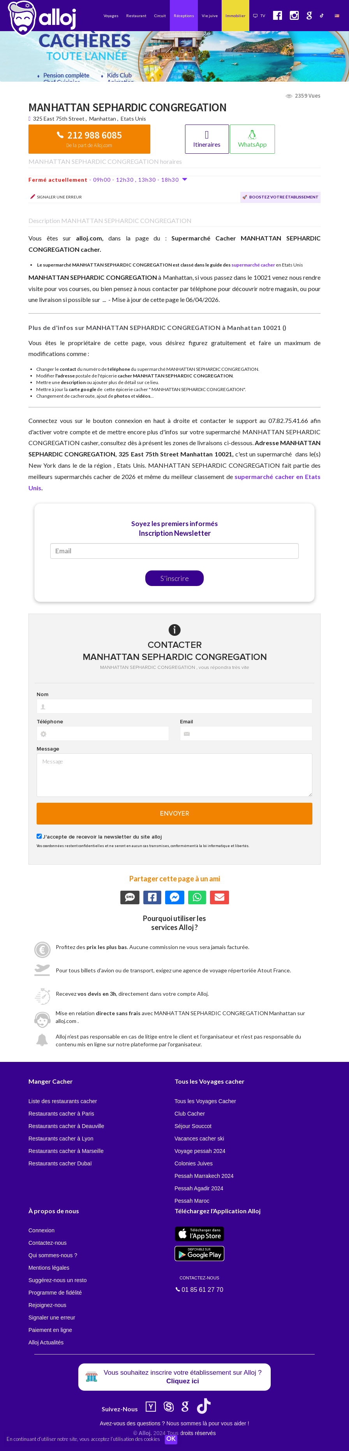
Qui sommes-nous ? (52, 1255)
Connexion (41, 1230)
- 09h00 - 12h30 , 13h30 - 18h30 (108, 179)
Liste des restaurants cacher (62, 1101)
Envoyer (174, 814)
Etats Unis (133, 118)
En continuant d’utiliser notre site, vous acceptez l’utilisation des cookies (83, 1439)
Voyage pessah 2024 (200, 1151)
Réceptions (184, 15)
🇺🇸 (337, 15)
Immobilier (235, 15)
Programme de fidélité (55, 1293)
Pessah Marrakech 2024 (204, 1176)
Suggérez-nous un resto (57, 1280)
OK (171, 1440)
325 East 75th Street (59, 118)
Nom (42, 694)
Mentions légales (48, 1268)
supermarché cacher (253, 265)
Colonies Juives (193, 1163)
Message (48, 749)
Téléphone (50, 721)
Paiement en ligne (50, 1330)
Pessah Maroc (191, 1201)
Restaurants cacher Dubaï (60, 1163)
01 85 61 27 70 (199, 1283)
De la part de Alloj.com (89, 145)
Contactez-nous (47, 1243)
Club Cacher (189, 1114)
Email (186, 721)
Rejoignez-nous (47, 1305)
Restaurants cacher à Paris (61, 1114)
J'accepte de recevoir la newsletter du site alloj (102, 837)
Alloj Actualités (45, 1342)
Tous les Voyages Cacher (205, 1101)
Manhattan (102, 118)
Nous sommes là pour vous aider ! (207, 1423)
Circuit (160, 15)
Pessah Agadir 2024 (198, 1188)
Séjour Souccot (193, 1126)
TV (259, 15)
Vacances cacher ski (199, 1138)
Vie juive (210, 15)
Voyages (111, 15)
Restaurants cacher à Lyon (60, 1138)
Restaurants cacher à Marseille (66, 1151)
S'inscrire (174, 578)
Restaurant (136, 15)
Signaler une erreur (51, 1317)
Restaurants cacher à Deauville (66, 1126)
